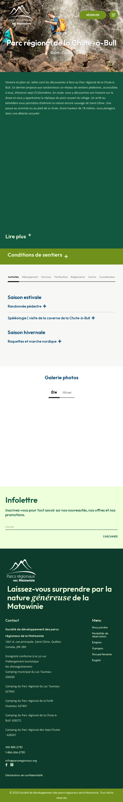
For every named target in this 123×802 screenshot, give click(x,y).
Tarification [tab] (61, 276)
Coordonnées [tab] (107, 276)
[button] (61, 236)
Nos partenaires (102, 654)
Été (54, 392)
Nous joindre (100, 627)
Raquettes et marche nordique (32, 341)
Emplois (97, 642)
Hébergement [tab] (30, 276)
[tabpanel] (61, 320)
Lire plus (15, 236)
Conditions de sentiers (35, 254)
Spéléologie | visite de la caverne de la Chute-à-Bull (49, 318)
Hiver (67, 392)
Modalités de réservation (100, 635)
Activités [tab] (13, 276)
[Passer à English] (105, 660)
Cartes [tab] (92, 276)
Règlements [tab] (78, 276)
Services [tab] (46, 276)
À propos (97, 648)
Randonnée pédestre (24, 306)
